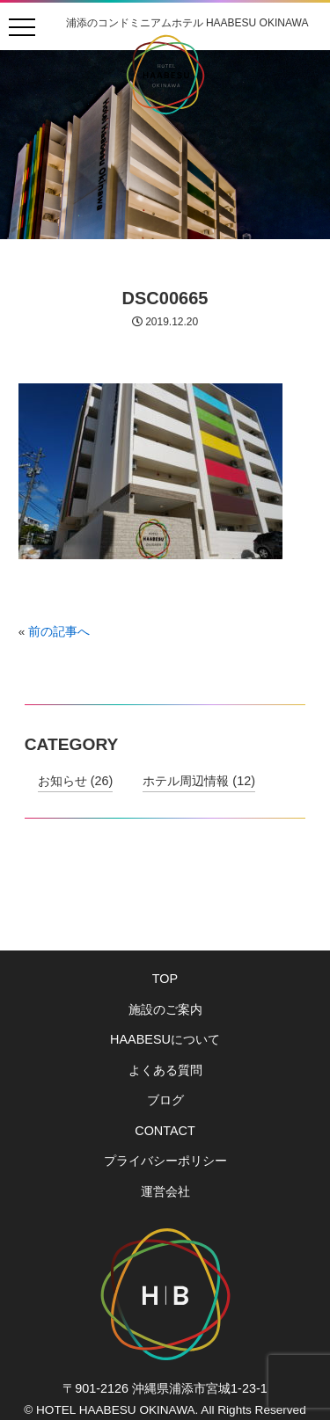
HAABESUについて (165, 1039)
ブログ (165, 1100)
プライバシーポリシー (165, 1161)
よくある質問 (165, 1070)
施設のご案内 (165, 1009)
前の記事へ (59, 631)
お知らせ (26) (76, 781)
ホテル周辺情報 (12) (199, 781)
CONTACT (164, 1131)
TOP (165, 979)
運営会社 (165, 1191)
